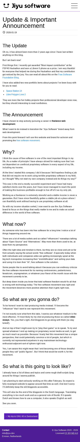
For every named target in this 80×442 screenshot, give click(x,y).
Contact (5, 430)
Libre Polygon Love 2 (16, 94)
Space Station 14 (14, 91)
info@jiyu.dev (8, 433)
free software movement (28, 140)
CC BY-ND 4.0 (71, 433)
